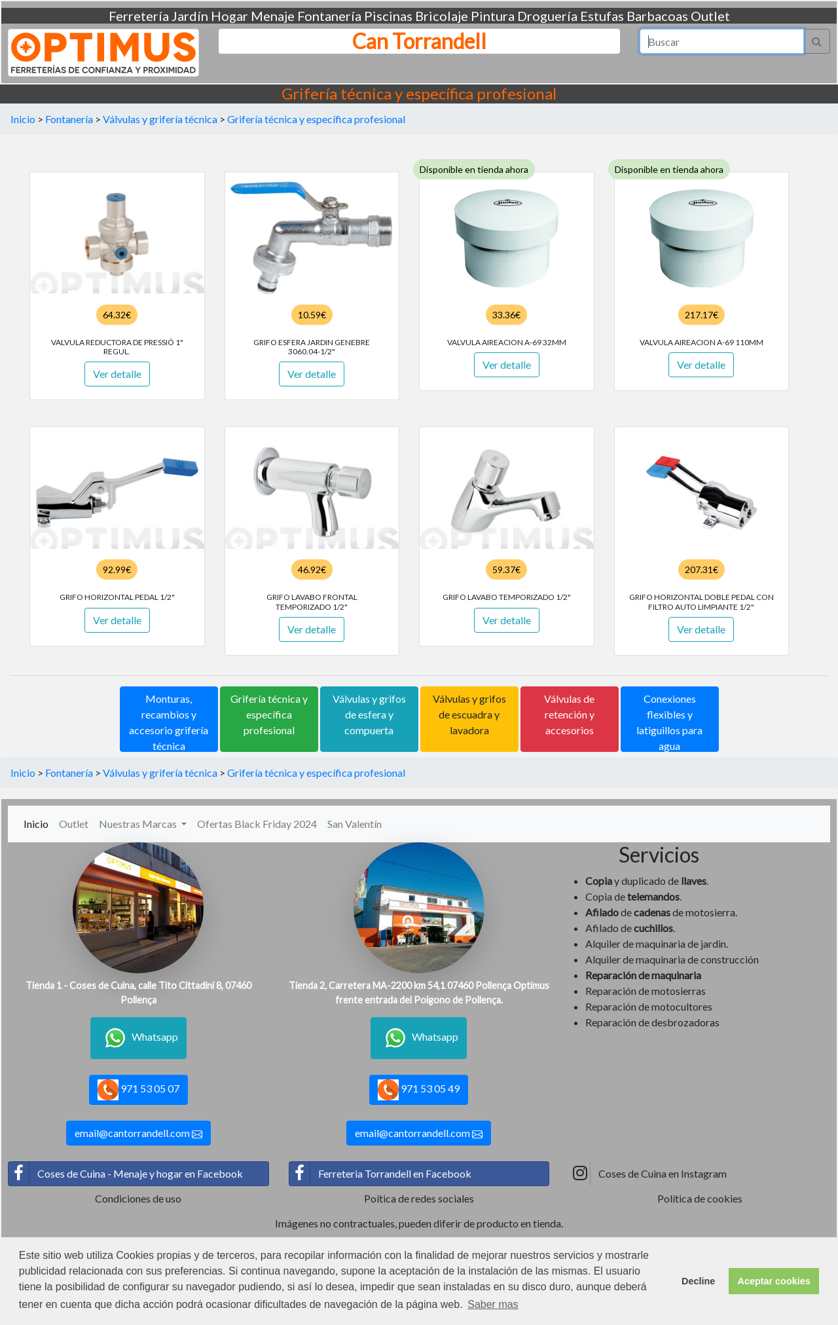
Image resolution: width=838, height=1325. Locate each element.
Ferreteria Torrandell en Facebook (380, 1173)
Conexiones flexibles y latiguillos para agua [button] (669, 722)
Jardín (190, 16)
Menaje (273, 16)
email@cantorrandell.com (138, 1133)
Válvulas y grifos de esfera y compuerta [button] (369, 714)
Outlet (710, 16)
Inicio (22, 119)
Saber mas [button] (492, 1304)
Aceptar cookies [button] (774, 1281)
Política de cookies (699, 1198)
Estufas (602, 16)
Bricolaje (441, 16)
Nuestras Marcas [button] (139, 823)
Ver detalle (117, 373)
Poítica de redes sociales (419, 1198)
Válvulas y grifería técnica (160, 119)
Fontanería (329, 16)
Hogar (229, 16)
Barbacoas (657, 16)
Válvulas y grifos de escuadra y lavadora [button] (469, 714)
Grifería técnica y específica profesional (316, 119)
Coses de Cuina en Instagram (648, 1173)
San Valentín (354, 823)
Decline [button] (698, 1281)
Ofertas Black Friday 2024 (257, 823)
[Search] (722, 41)
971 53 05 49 (419, 1089)
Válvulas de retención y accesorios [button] (569, 714)
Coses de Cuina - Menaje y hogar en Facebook (126, 1173)
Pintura (493, 16)
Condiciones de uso (138, 1198)
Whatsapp (138, 1038)
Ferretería (139, 16)
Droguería (547, 16)
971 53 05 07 (138, 1089)
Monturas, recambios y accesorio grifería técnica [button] (168, 722)
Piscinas (388, 16)
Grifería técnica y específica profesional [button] (269, 714)
